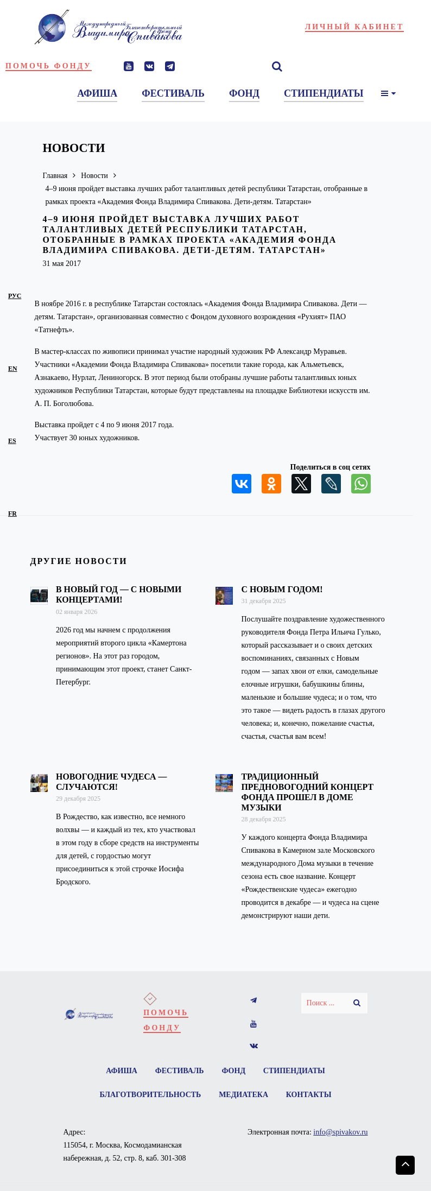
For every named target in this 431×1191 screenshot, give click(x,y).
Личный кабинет (354, 27)
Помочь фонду (48, 66)
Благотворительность (150, 1095)
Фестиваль (179, 1071)
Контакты (309, 1095)
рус (14, 296)
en (12, 368)
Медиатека (243, 1095)
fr (12, 513)
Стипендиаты (295, 1071)
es (12, 441)
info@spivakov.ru (340, 1132)
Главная (55, 176)
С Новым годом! (281, 589)
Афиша (121, 1071)
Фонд (234, 1071)
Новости (96, 176)
